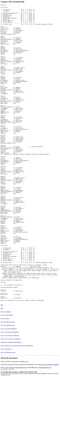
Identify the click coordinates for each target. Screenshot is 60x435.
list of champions (6, 357)
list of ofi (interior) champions (10, 387)
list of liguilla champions (9, 376)
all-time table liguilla (8, 368)
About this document (9, 409)
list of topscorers (6, 399)
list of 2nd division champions (10, 380)
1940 (2, 353)
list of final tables (7, 360)
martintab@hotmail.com (44, 418)
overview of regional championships (11, 391)
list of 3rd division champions (10, 384)
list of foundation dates (8, 403)
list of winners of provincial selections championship (17, 395)
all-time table (5, 364)
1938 (2, 349)
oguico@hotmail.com (20, 418)
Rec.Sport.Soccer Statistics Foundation (49, 415)
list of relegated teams (8, 372)
